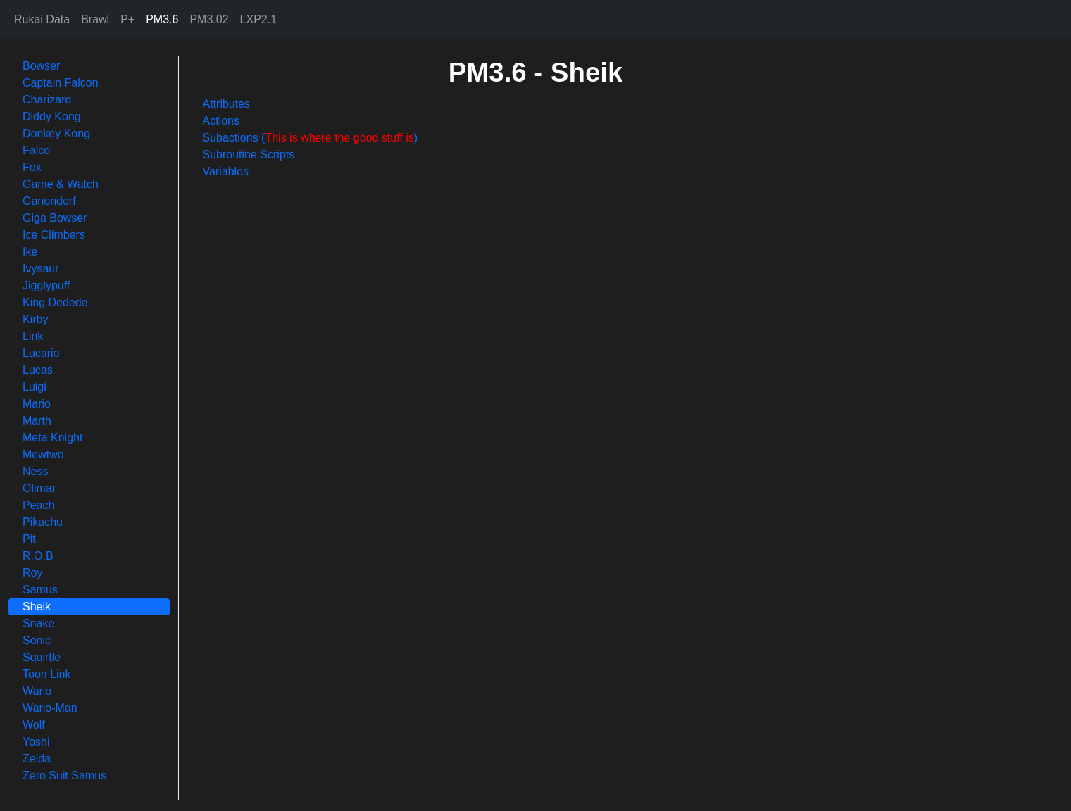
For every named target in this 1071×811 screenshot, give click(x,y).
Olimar (39, 488)
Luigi (34, 387)
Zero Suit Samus (64, 775)
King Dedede (55, 302)
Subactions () (310, 138)
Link (33, 336)
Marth (37, 421)
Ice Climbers (54, 235)
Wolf (34, 725)
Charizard (47, 100)
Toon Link (47, 674)
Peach (38, 505)
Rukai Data (42, 19)
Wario (37, 691)
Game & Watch (61, 184)
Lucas (38, 370)
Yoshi (36, 742)
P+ (127, 19)
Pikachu (43, 522)
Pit (29, 539)
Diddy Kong (52, 116)
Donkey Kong (56, 133)
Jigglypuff (46, 285)
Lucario (41, 353)
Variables (226, 171)
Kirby (35, 319)
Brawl (95, 19)
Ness (35, 471)
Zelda (37, 759)
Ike (30, 252)
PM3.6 (162, 19)
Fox (32, 167)
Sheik (37, 606)
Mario (37, 404)
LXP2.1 (258, 19)
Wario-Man (50, 708)
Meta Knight (52, 438)
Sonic (37, 640)
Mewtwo (43, 454)
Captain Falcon (61, 83)
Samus (40, 590)
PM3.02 (208, 19)
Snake (38, 623)
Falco (36, 150)
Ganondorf (49, 201)
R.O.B (38, 556)
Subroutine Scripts (249, 155)
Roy (32, 573)
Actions (221, 121)
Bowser (41, 66)
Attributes (227, 104)
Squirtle (42, 657)
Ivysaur (41, 269)
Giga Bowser (55, 218)
